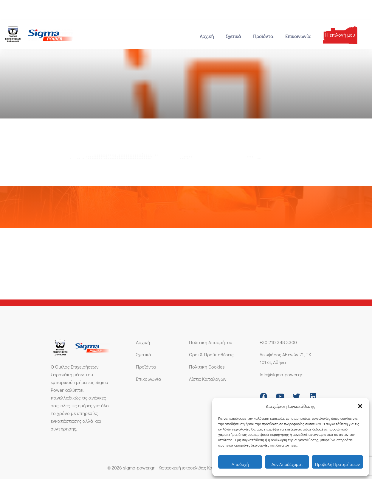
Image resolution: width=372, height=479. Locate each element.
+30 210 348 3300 (26, 9)
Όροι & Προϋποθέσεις (211, 354)
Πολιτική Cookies (206, 366)
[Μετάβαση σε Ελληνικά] (343, 9)
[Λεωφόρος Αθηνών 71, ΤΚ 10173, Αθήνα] (108, 9)
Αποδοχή (240, 464)
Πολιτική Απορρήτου (210, 342)
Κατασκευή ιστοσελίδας (180, 467)
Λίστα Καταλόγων (208, 379)
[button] (360, 406)
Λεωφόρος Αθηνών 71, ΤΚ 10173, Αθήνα (146, 9)
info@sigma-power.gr (80, 9)
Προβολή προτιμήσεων (337, 464)
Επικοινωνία (298, 36)
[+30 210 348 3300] (5, 9)
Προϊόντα (263, 36)
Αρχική (207, 36)
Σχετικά (233, 36)
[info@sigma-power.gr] (56, 9)
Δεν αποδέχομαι (287, 464)
